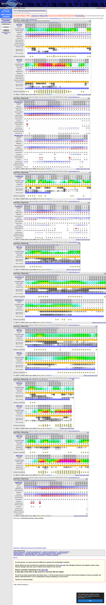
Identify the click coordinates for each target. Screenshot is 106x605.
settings (15, 8)
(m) (21, 34)
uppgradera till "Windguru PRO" (39, 15)
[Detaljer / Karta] (81, 94)
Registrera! (4, 32)
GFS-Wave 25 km (18, 102)
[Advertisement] (84, 3)
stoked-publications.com (55, 18)
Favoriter (26, 10)
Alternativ (36, 10)
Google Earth (42, 10)
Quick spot (16, 10)
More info (88, 597)
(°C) (22, 46)
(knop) (22, 28)
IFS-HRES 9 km (19, 176)
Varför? (6, 33)
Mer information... (80, 15)
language (23, 8)
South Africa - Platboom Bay (20, 21)
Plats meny (21, 10)
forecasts (3, 8)
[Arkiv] (86, 94)
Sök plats (31, 10)
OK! (90, 601)
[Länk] (89, 94)
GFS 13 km (19, 24)
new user (10, 8)
